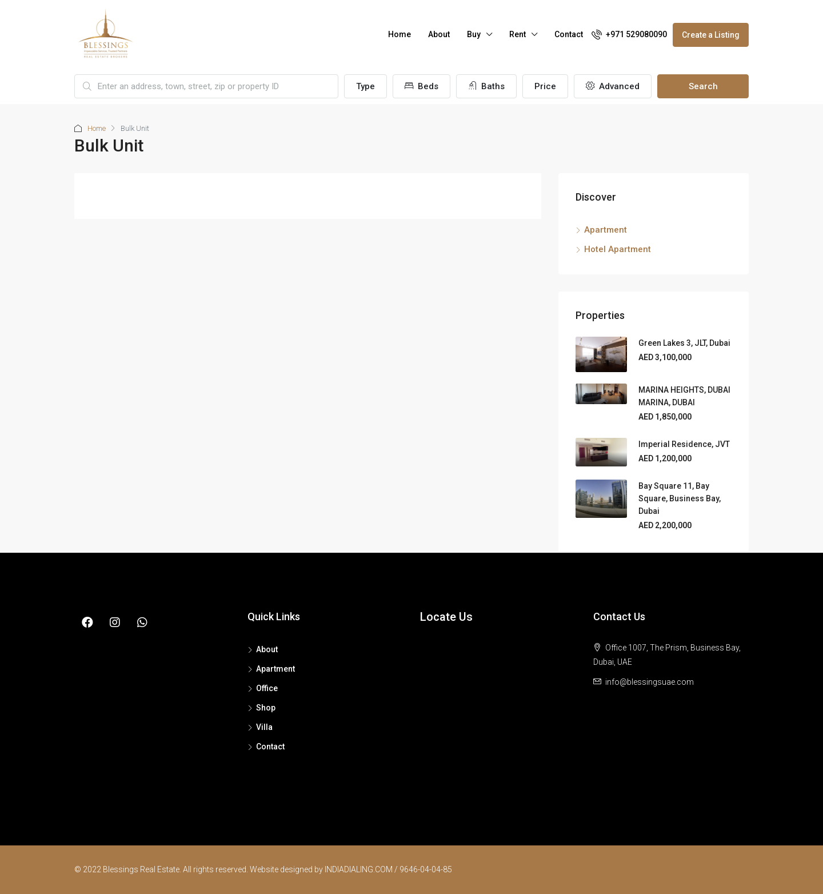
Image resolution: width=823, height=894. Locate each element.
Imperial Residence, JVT (684, 444)
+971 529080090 (629, 34)
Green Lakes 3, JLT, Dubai (684, 343)
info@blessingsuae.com (649, 682)
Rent (517, 34)
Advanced (613, 86)
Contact (568, 34)
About (439, 34)
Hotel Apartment (617, 249)
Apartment (605, 230)
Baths (486, 86)
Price (545, 86)
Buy (474, 34)
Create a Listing (711, 34)
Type (365, 86)
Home (399, 34)
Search (703, 86)
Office (267, 688)
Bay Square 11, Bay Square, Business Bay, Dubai (679, 498)
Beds (421, 86)
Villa (264, 727)
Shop (265, 707)
